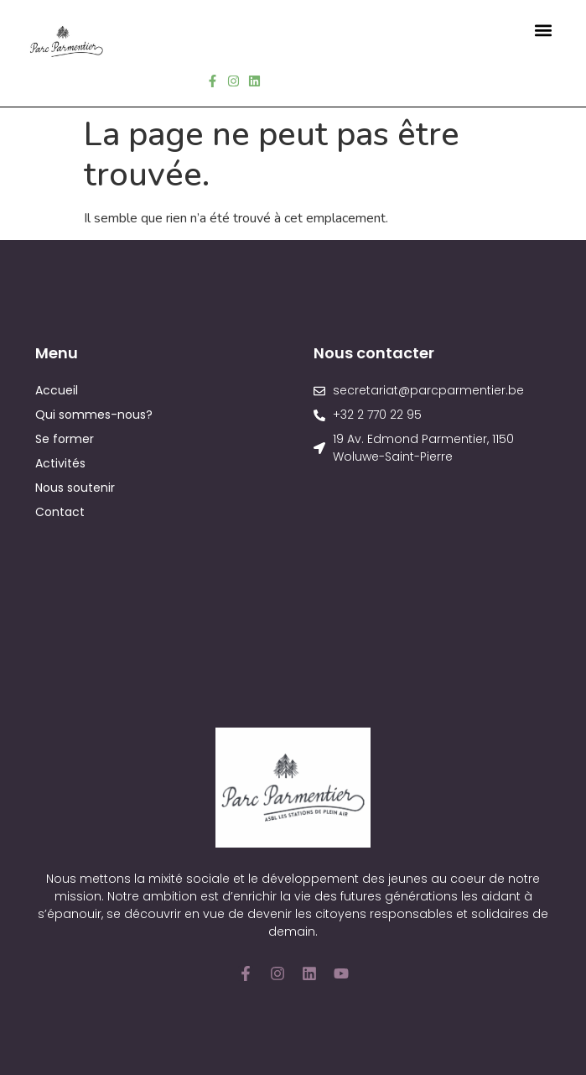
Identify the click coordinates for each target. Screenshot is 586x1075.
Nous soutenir (75, 487)
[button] (543, 30)
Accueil (56, 390)
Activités (60, 463)
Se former (64, 439)
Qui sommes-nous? (94, 414)
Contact (60, 512)
